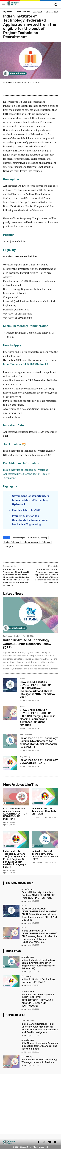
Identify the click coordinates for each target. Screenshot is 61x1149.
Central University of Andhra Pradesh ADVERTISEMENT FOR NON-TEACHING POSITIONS (15, 813)
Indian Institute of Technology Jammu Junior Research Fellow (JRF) (27, 643)
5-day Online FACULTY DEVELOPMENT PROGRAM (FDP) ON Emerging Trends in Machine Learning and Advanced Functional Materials (37, 717)
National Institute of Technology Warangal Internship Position (39, 1061)
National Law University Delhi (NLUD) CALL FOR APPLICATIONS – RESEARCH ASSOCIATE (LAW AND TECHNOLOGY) (38, 1000)
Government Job (18, 538)
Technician (46, 542)
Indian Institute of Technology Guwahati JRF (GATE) (39, 761)
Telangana (8, 546)
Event (22, 679)
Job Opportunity (23, 12)
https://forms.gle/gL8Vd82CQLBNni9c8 (25, 364)
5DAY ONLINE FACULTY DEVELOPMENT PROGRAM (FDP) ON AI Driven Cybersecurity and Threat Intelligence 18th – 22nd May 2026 (37, 689)
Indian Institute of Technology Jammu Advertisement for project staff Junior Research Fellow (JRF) (39, 743)
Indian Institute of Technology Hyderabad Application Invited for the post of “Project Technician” (26, 473)
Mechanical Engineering (37, 538)
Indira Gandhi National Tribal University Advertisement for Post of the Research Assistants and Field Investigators (40, 1028)
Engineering (8, 12)
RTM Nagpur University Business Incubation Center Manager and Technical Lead (40, 1046)
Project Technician (11, 542)
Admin (9, 82)
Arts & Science (26, 735)
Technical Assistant (30, 542)
